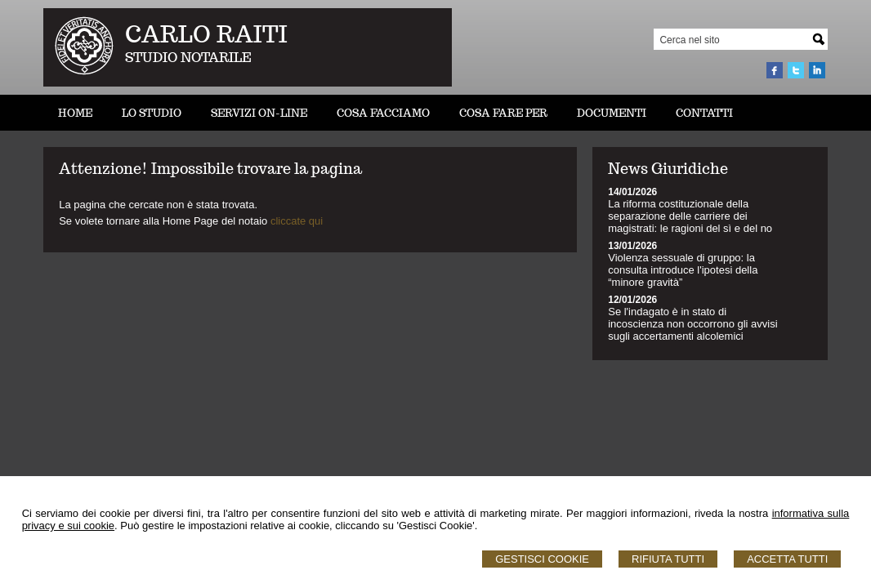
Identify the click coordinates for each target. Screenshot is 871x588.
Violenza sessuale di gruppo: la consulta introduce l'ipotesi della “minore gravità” (682, 270)
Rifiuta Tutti (668, 559)
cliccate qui (296, 221)
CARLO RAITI (206, 34)
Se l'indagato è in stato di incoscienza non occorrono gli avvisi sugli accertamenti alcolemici (692, 323)
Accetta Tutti (787, 559)
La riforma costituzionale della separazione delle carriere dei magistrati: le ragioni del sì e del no (690, 216)
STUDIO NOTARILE (188, 57)
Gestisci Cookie (542, 559)
